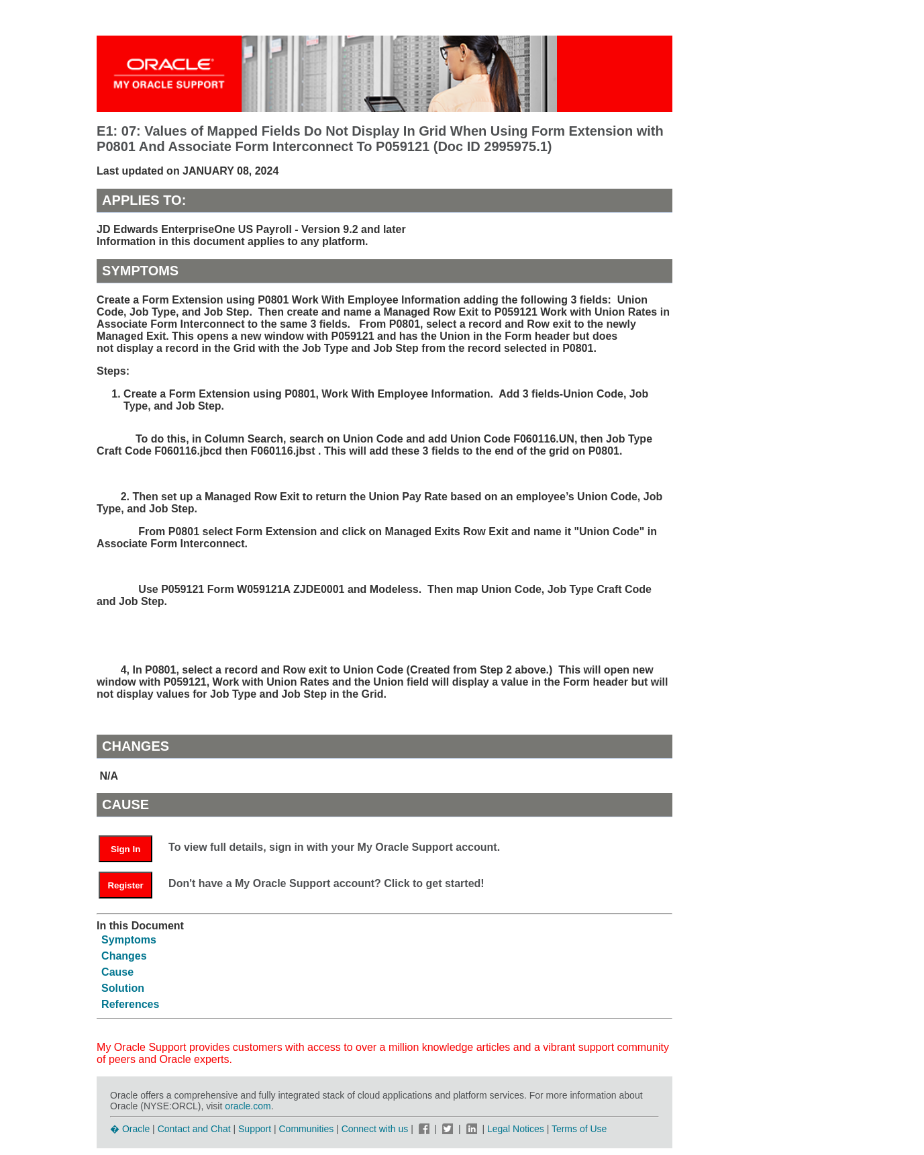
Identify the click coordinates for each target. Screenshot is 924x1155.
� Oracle (130, 1128)
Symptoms (128, 939)
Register (125, 885)
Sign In (125, 849)
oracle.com (247, 1106)
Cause (117, 972)
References (130, 1004)
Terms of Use (579, 1128)
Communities (306, 1128)
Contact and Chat (194, 1128)
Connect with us (376, 1128)
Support (254, 1128)
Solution (122, 988)
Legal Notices (515, 1128)
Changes (124, 956)
